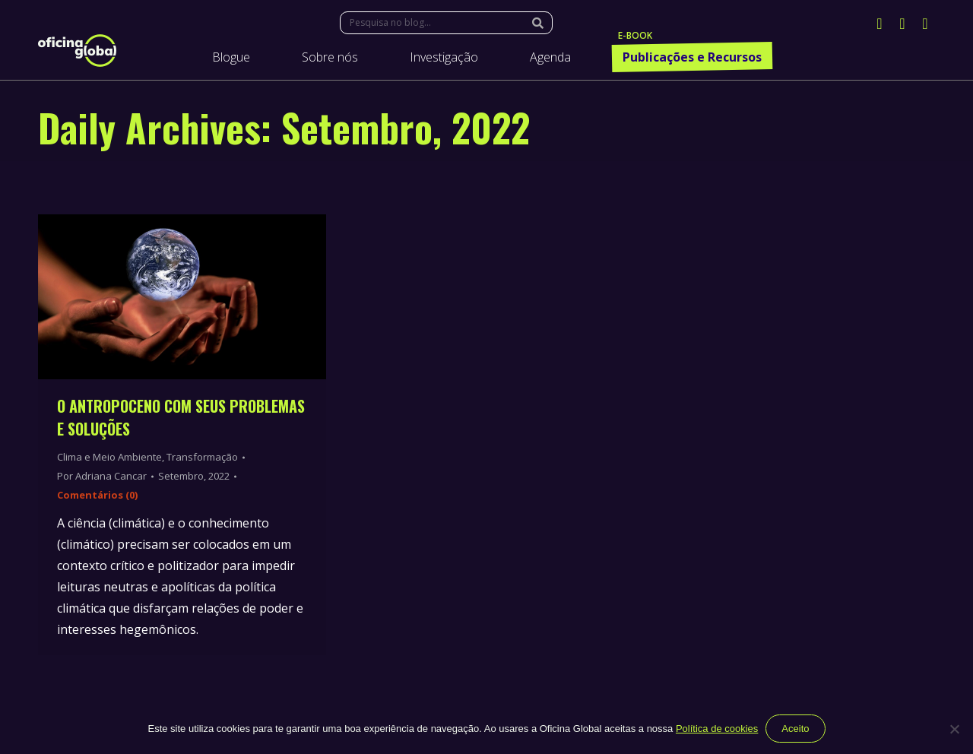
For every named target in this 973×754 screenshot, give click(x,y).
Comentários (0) (97, 495)
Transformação (202, 457)
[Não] (954, 729)
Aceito (795, 728)
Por (102, 476)
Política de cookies (717, 728)
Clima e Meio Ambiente (109, 457)
